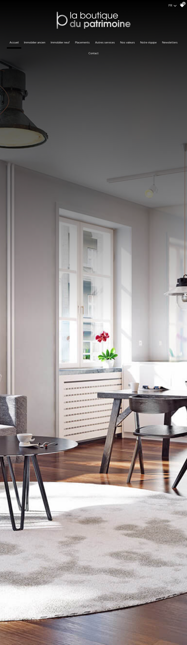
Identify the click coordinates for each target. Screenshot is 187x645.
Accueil (14, 42)
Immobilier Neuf (60, 42)
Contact (93, 53)
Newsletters (170, 42)
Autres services (105, 42)
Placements (82, 42)
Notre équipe (148, 42)
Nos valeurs (127, 42)
